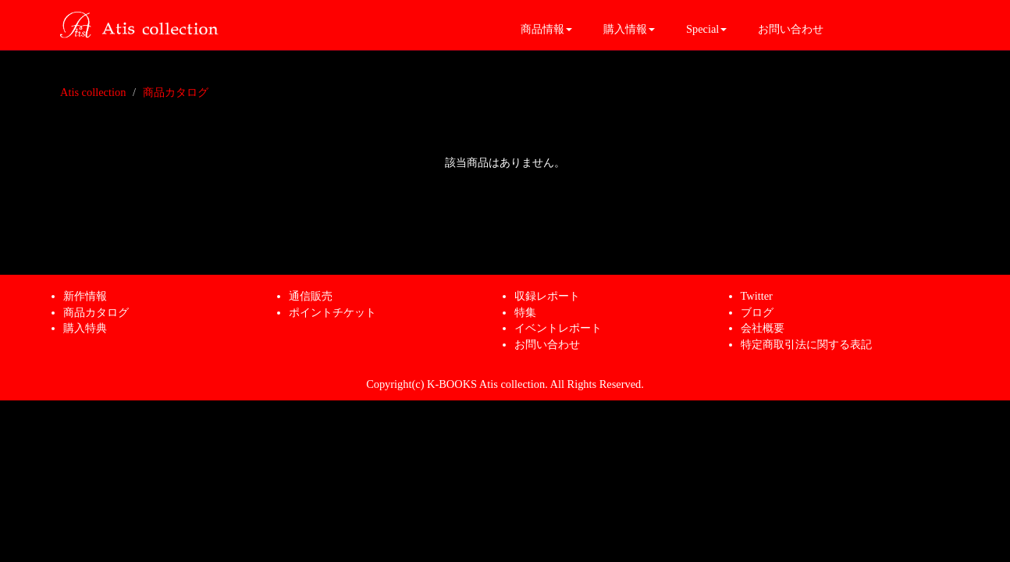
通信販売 (311, 296)
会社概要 (762, 328)
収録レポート (547, 296)
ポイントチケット (332, 312)
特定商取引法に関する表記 (806, 344)
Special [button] (706, 29)
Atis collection (93, 92)
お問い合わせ (790, 29)
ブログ (757, 312)
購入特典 (85, 328)
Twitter (757, 296)
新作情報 (85, 296)
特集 (525, 312)
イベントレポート (558, 328)
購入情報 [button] (629, 29)
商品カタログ (175, 92)
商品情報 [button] (546, 29)
